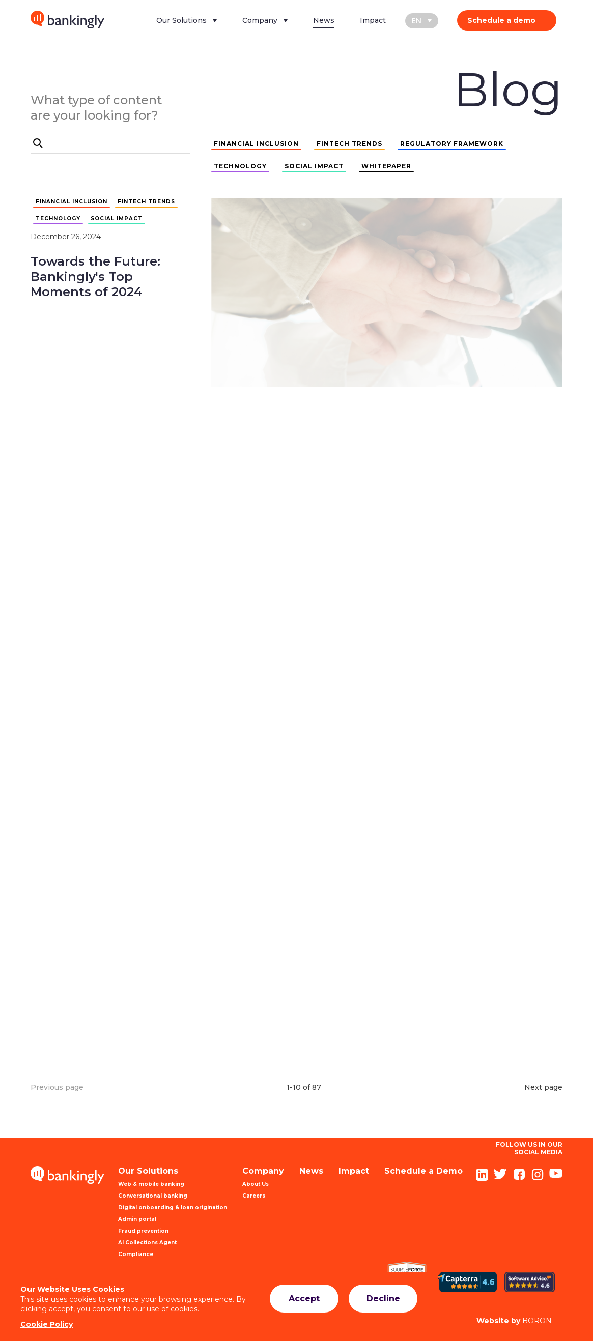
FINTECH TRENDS (349, 144)
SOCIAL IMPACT (314, 166)
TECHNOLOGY (240, 166)
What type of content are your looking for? (96, 108)
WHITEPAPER (386, 166)
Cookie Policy (46, 1324)
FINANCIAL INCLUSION (256, 144)
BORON (514, 1320)
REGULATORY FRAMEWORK (451, 144)
